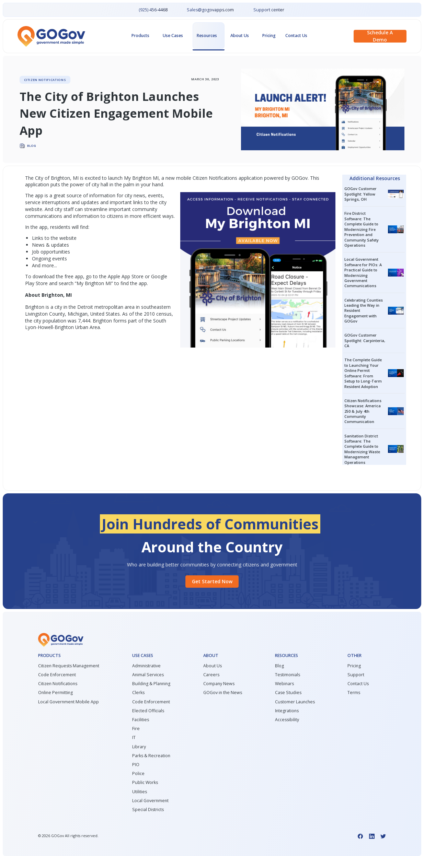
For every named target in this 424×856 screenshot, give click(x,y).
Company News (218, 684)
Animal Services (148, 675)
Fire (136, 728)
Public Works (145, 782)
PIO (135, 764)
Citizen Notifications (215, 178)
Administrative (146, 666)
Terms (353, 692)
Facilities (140, 720)
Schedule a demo (380, 36)
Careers (211, 675)
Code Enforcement (57, 675)
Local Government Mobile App (68, 702)
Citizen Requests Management (68, 666)
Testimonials (287, 675)
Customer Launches (295, 702)
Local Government (150, 801)
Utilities (139, 792)
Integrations (287, 711)
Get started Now (212, 581)
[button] (142, 36)
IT (134, 737)
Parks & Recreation (151, 756)
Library (139, 747)
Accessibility (287, 720)
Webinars (284, 684)
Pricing (269, 35)
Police (138, 773)
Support (355, 675)
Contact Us (296, 35)
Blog (279, 666)
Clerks (138, 692)
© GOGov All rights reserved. (68, 835)
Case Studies (288, 692)
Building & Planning (151, 684)
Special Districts (148, 809)
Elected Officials (148, 711)
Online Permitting (55, 692)
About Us (212, 666)
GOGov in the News (222, 692)
